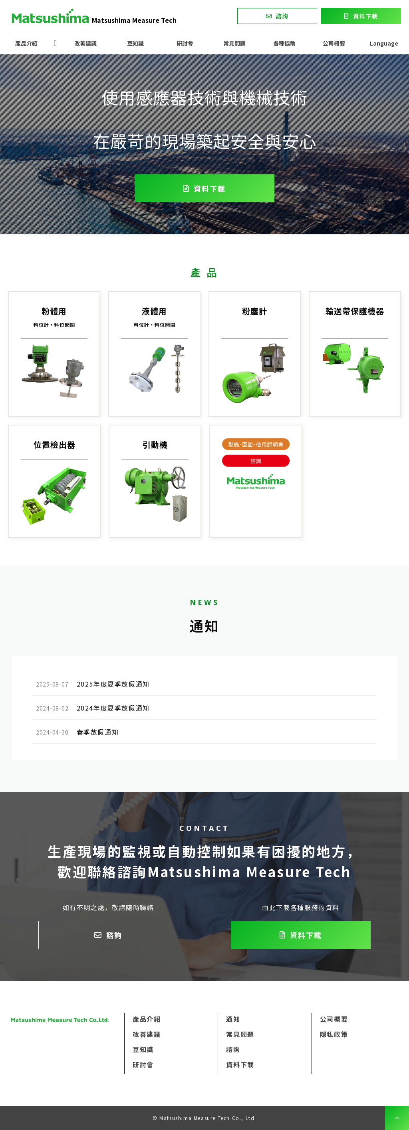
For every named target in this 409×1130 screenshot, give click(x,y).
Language (384, 43)
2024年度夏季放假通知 (113, 708)
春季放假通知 (98, 732)
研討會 (185, 43)
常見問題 (234, 43)
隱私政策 (334, 1034)
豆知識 (135, 43)
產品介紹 (26, 43)
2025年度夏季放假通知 (113, 684)
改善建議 (85, 43)
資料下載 (365, 16)
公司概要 (334, 43)
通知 (233, 1019)
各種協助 (284, 43)
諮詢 (282, 16)
